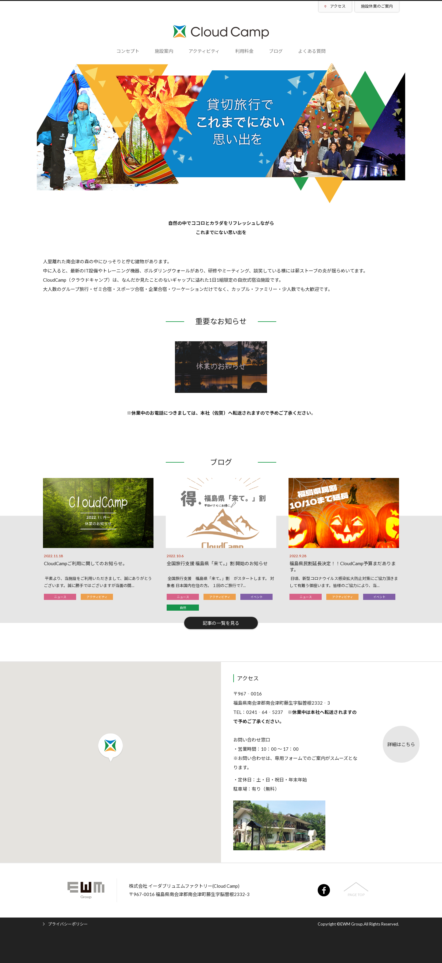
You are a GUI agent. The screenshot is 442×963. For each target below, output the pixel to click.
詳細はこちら (401, 744)
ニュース (60, 597)
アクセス (338, 6)
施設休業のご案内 (377, 6)
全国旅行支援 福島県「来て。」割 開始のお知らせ (217, 563)
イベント (256, 597)
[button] (110, 747)
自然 (183, 607)
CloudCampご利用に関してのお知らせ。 (85, 563)
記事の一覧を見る (221, 623)
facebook (324, 890)
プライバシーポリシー (68, 924)
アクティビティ (97, 597)
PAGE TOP (356, 894)
